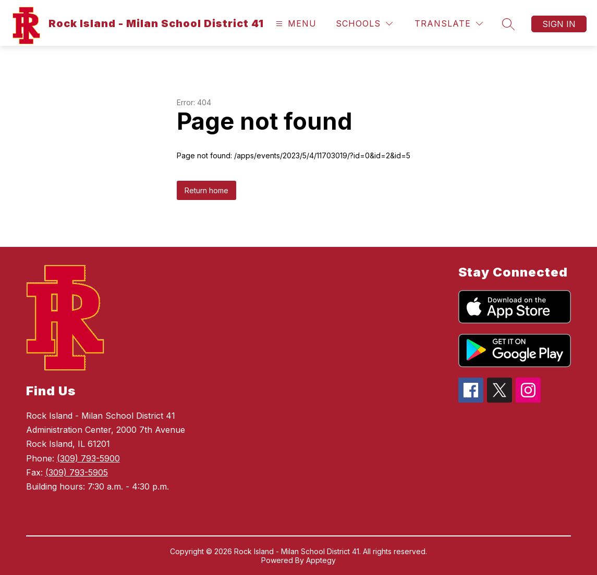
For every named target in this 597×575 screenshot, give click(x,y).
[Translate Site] (448, 23)
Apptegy (321, 560)
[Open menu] (294, 23)
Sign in (559, 24)
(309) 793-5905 (76, 472)
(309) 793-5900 (88, 458)
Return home (206, 190)
